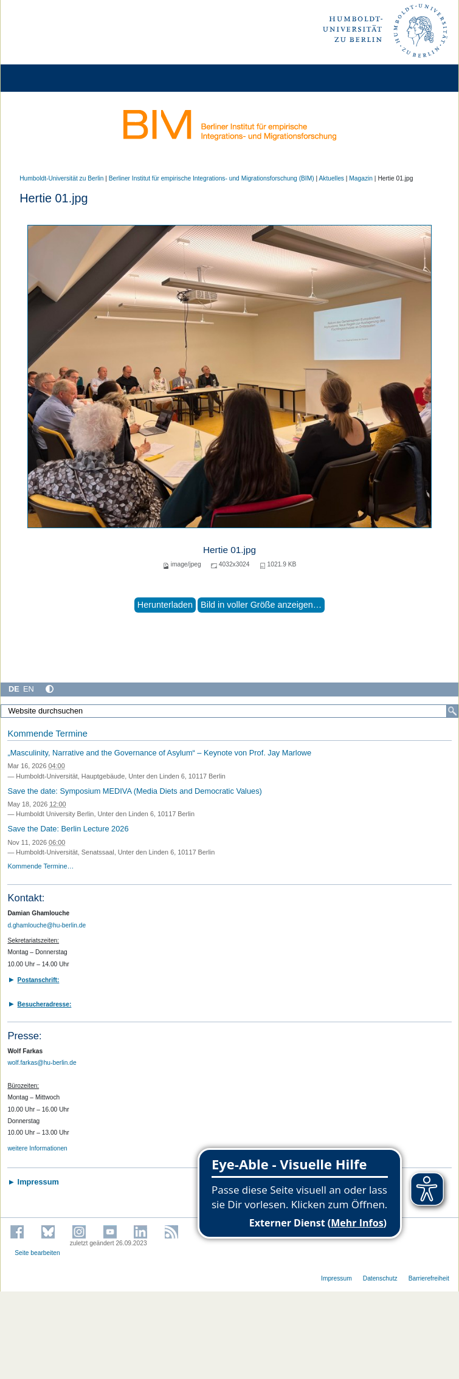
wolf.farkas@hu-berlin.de (41, 1062)
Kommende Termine (47, 733)
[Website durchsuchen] (229, 711)
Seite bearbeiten (37, 1253)
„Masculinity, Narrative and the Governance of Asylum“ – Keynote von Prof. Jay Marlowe (159, 752)
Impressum (336, 1278)
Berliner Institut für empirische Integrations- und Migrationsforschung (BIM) (211, 178)
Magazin (361, 178)
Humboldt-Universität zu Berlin (61, 178)
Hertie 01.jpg (229, 550)
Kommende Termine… (40, 866)
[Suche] (452, 711)
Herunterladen (165, 605)
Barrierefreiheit (429, 1278)
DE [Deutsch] (14, 688)
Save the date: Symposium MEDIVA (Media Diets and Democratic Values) (134, 791)
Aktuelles (331, 178)
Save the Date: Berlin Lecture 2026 (67, 828)
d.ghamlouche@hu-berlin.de (46, 925)
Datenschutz (380, 1278)
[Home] (44, 78)
